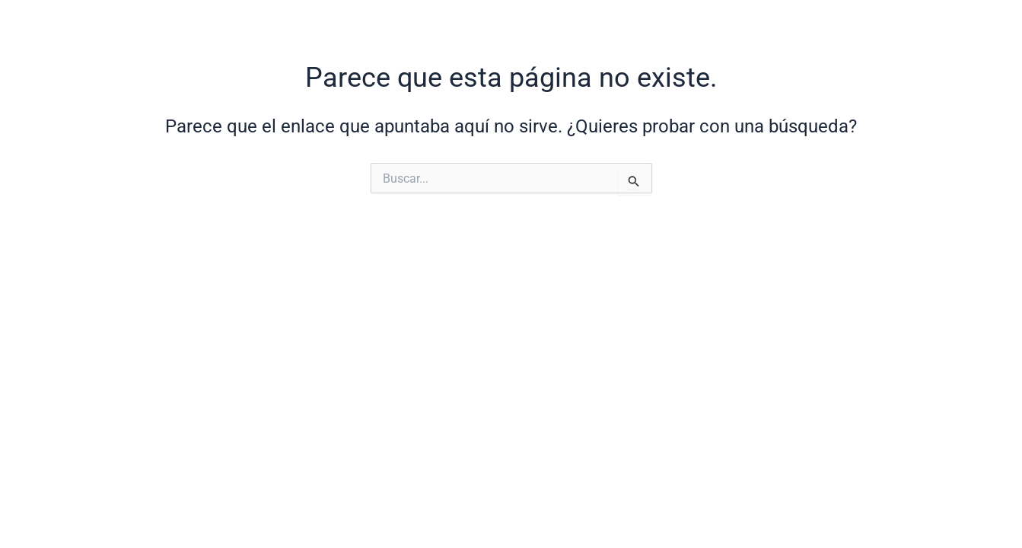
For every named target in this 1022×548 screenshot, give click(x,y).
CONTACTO (880, 25)
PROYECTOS (653, 25)
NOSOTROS (539, 25)
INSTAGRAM (768, 25)
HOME (449, 25)
